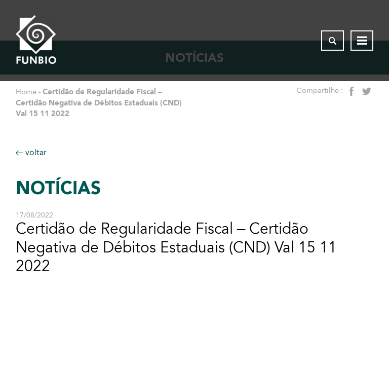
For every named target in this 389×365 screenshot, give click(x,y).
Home (26, 91)
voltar (31, 152)
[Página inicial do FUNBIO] (36, 40)
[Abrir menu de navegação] (362, 40)
